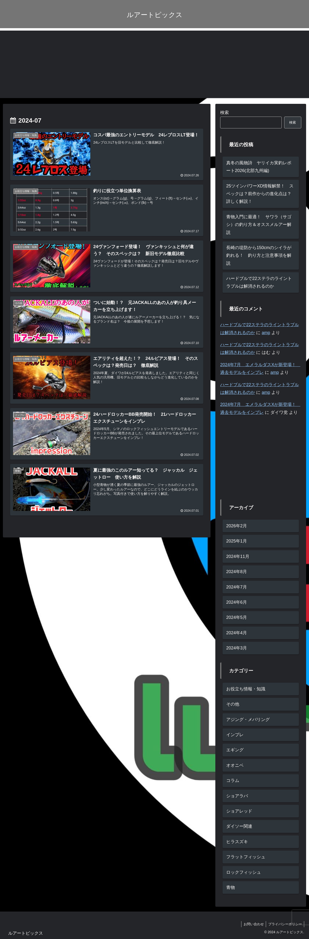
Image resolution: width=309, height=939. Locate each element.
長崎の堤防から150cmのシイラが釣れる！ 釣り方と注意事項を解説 (258, 255)
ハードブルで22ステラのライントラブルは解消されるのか (259, 282)
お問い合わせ (252, 924)
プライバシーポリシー (285, 924)
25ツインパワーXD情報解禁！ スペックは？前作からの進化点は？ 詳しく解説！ (261, 194)
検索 (224, 112)
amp (266, 332)
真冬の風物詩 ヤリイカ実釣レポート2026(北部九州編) (258, 166)
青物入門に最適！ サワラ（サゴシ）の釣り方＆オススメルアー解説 (258, 224)
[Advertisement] (154, 64)
